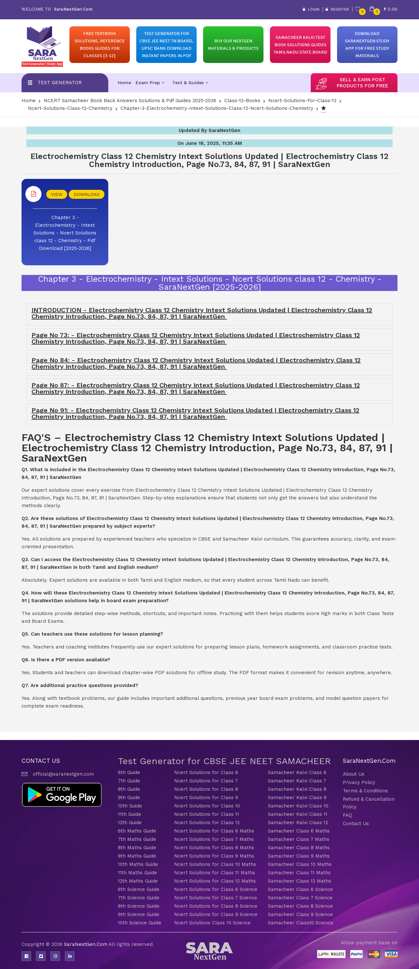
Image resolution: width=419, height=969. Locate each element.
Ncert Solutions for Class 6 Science (215, 889)
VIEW (56, 194)
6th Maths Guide (137, 831)
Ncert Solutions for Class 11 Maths (214, 873)
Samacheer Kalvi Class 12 (298, 822)
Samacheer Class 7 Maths (298, 839)
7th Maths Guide (137, 839)
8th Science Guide (138, 906)
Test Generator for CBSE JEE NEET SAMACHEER (224, 761)
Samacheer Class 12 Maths (299, 881)
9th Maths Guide (137, 856)
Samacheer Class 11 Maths (299, 873)
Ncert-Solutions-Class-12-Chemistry (70, 108)
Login (311, 9)
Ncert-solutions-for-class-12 (302, 100)
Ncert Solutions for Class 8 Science (215, 906)
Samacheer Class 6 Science (300, 889)
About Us (353, 774)
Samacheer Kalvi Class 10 (298, 806)
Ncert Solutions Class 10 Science (212, 923)
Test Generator (60, 82)
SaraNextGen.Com (86, 944)
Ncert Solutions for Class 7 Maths (214, 839)
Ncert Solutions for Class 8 (206, 789)
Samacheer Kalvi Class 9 (297, 797)
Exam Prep (150, 82)
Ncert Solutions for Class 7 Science (215, 898)
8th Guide (129, 789)
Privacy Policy (359, 782)
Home (124, 82)
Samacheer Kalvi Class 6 (297, 772)
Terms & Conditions (365, 791)
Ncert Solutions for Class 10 (207, 806)
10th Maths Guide (138, 864)
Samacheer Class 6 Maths (299, 831)
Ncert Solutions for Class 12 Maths (215, 881)
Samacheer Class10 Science (300, 923)
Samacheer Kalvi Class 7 (297, 781)
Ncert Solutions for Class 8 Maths (214, 847)
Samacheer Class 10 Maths (300, 864)
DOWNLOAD (87, 194)
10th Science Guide (139, 923)
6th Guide (129, 772)
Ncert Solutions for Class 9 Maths (214, 856)
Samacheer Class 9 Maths (299, 856)
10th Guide (130, 806)
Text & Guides (190, 82)
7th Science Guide (138, 898)
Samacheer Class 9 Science (300, 914)
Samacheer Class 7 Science (300, 898)
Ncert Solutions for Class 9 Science (215, 914)
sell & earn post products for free (362, 83)
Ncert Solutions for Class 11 (206, 814)
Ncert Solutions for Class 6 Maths (214, 831)
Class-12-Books (242, 100)
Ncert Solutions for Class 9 (206, 797)
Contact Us (356, 823)
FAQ (347, 815)
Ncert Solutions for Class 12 (207, 822)
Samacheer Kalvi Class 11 (297, 814)
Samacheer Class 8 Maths (299, 847)
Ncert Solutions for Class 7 (206, 781)
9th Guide (129, 797)
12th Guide (130, 822)
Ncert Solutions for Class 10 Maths (215, 864)
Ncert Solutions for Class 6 (206, 772)
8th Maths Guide (137, 847)
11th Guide (129, 814)
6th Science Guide (138, 889)
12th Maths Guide (138, 881)
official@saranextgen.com (63, 774)
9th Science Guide (138, 914)
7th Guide (129, 781)
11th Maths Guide (137, 873)
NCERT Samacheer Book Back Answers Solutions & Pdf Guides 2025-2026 (130, 100)
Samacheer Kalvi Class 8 (297, 789)
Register (337, 9)
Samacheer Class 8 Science (300, 906)
